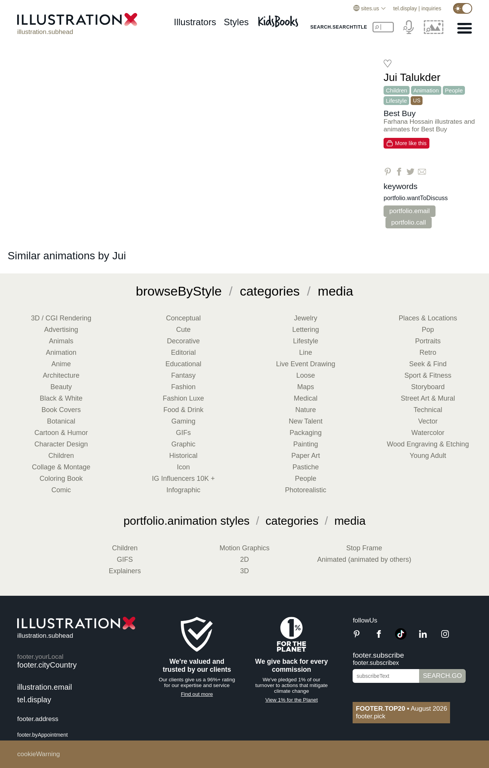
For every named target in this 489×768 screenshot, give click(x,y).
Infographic (183, 490)
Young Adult (428, 455)
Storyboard (428, 387)
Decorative (183, 341)
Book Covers (61, 410)
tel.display (405, 8)
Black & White (61, 398)
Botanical (61, 421)
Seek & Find (428, 364)
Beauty (61, 387)
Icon (183, 467)
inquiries (431, 8)
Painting (305, 444)
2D (244, 559)
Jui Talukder (412, 77)
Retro (427, 352)
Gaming (183, 421)
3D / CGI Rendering (61, 318)
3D (244, 571)
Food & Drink (183, 410)
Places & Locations (427, 318)
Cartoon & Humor (61, 433)
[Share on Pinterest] (388, 172)
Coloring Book (61, 478)
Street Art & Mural (428, 398)
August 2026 (401, 708)
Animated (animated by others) (364, 559)
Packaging (306, 433)
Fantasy (183, 375)
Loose (305, 375)
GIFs (183, 433)
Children (396, 90)
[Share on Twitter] (410, 172)
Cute (183, 329)
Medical (305, 398)
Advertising (61, 329)
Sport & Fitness (427, 375)
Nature (305, 410)
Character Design (61, 444)
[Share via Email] (422, 172)
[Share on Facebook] (399, 172)
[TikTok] (400, 637)
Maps (305, 387)
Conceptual (183, 318)
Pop (428, 329)
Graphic (183, 444)
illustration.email (44, 687)
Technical (427, 410)
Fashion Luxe (183, 398)
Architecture (61, 375)
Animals (61, 341)
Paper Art (305, 455)
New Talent (306, 421)
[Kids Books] (279, 19)
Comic (61, 490)
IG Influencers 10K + (183, 478)
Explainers (125, 571)
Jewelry (305, 318)
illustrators (195, 22)
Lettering (305, 329)
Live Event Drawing (305, 364)
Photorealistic (305, 490)
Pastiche (305, 467)
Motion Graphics (244, 548)
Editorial (183, 352)
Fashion (183, 387)
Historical (183, 455)
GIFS (125, 559)
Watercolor (427, 433)
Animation (426, 90)
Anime (61, 364)
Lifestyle (396, 100)
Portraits (427, 341)
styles (236, 22)
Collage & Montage (61, 467)
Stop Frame (364, 548)
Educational (183, 364)
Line (305, 352)
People (454, 90)
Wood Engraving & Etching (428, 444)
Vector (427, 421)
